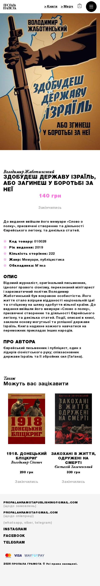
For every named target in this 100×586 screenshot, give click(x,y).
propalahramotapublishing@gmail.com (50, 504)
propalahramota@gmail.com (50, 514)
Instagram (15, 529)
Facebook (14, 536)
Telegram (14, 542)
